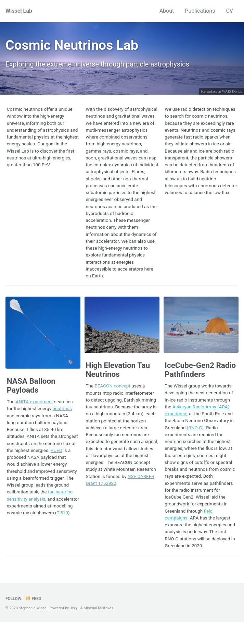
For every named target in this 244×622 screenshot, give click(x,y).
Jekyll (74, 608)
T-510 (62, 512)
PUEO (56, 450)
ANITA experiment (34, 401)
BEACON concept (112, 385)
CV (229, 11)
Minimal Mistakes (98, 608)
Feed (33, 598)
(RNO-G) (195, 427)
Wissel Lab (18, 11)
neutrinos (62, 408)
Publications (200, 11)
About (166, 11)
